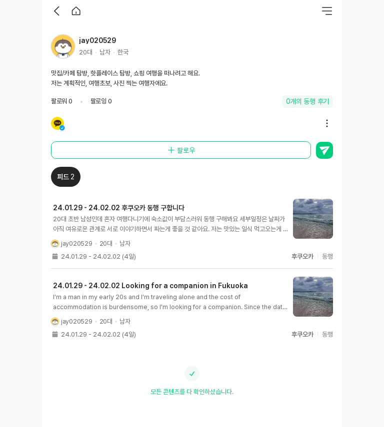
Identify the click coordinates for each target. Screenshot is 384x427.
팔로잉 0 (101, 101)
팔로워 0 (61, 101)
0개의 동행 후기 (308, 101)
